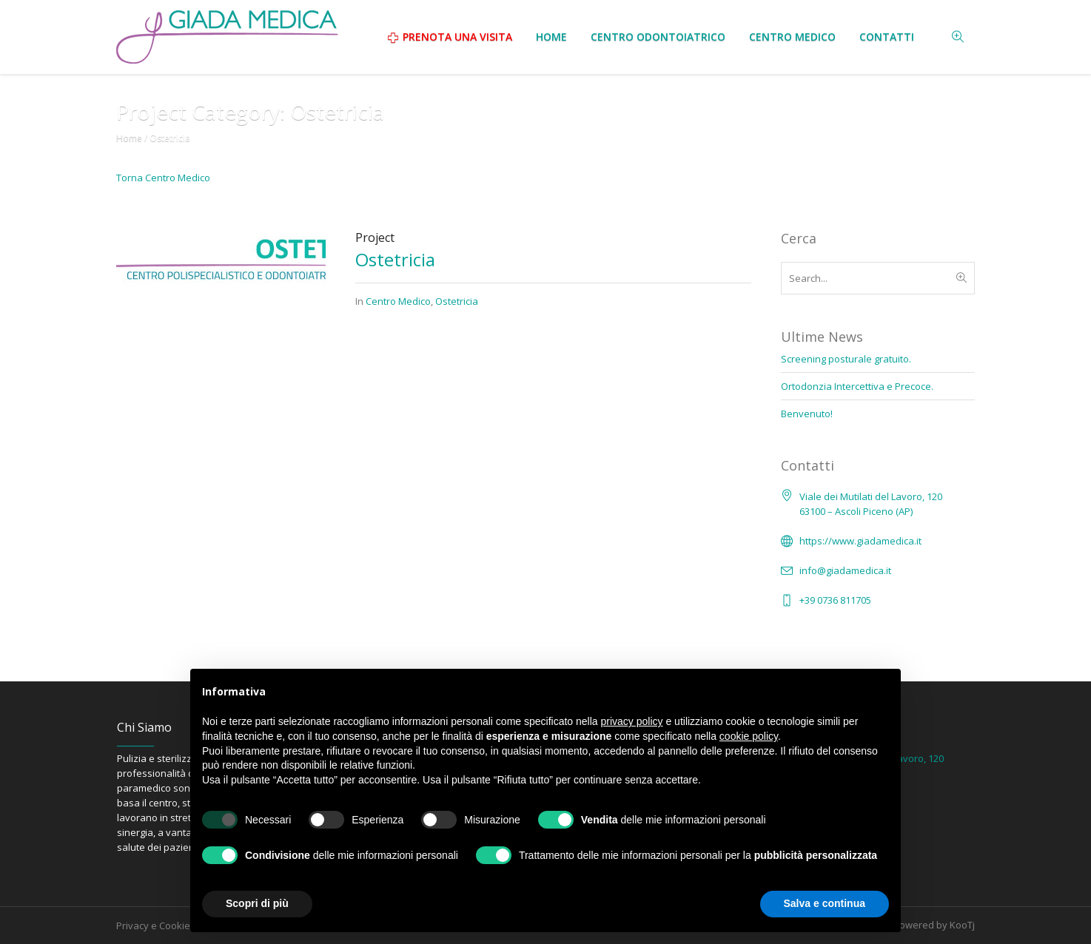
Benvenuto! (807, 413)
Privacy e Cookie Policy (167, 925)
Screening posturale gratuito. (846, 358)
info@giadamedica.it (845, 570)
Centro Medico (398, 301)
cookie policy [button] (748, 736)
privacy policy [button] (632, 721)
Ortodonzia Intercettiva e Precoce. (857, 386)
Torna (163, 177)
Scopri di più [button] (257, 903)
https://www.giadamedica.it (860, 540)
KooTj (962, 924)
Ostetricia (395, 259)
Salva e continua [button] (824, 903)
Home (129, 138)
